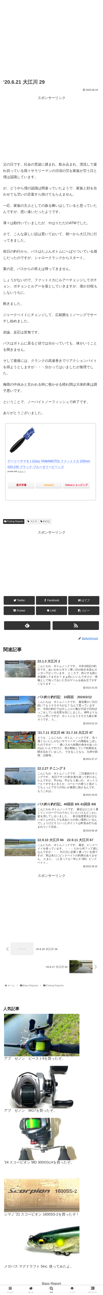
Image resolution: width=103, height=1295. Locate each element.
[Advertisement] (51, 128)
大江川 (32, 521)
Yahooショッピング (76, 485)
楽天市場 (21, 485)
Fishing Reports (13, 521)
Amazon (49, 485)
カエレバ (22, 472)
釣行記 (45, 521)
